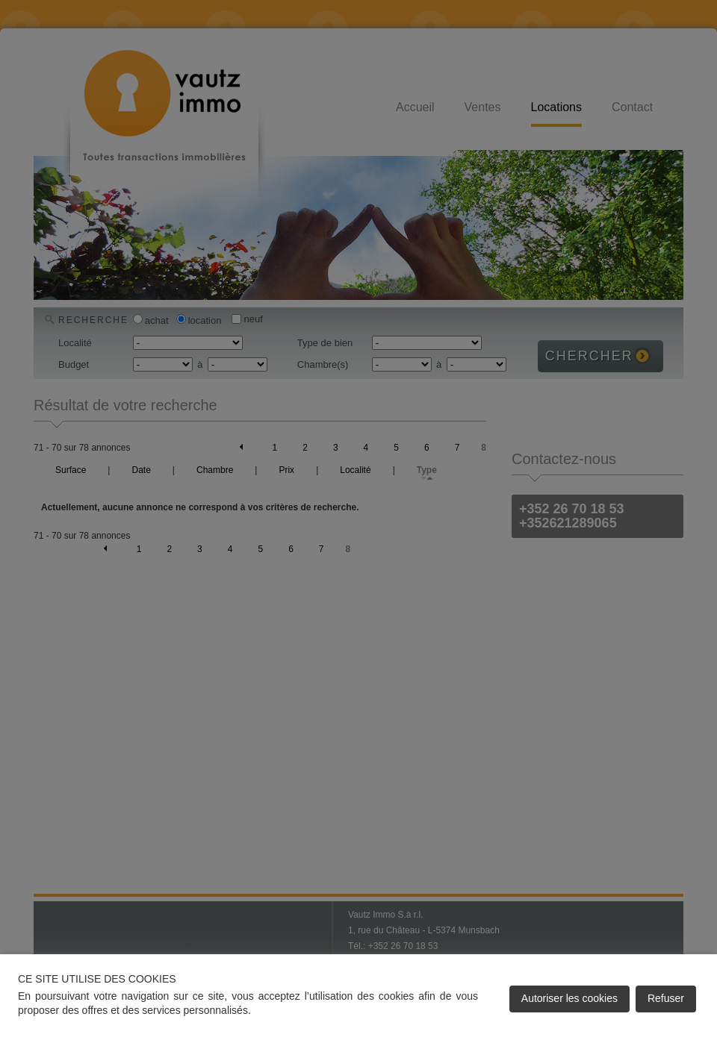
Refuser (666, 998)
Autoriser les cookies (569, 998)
